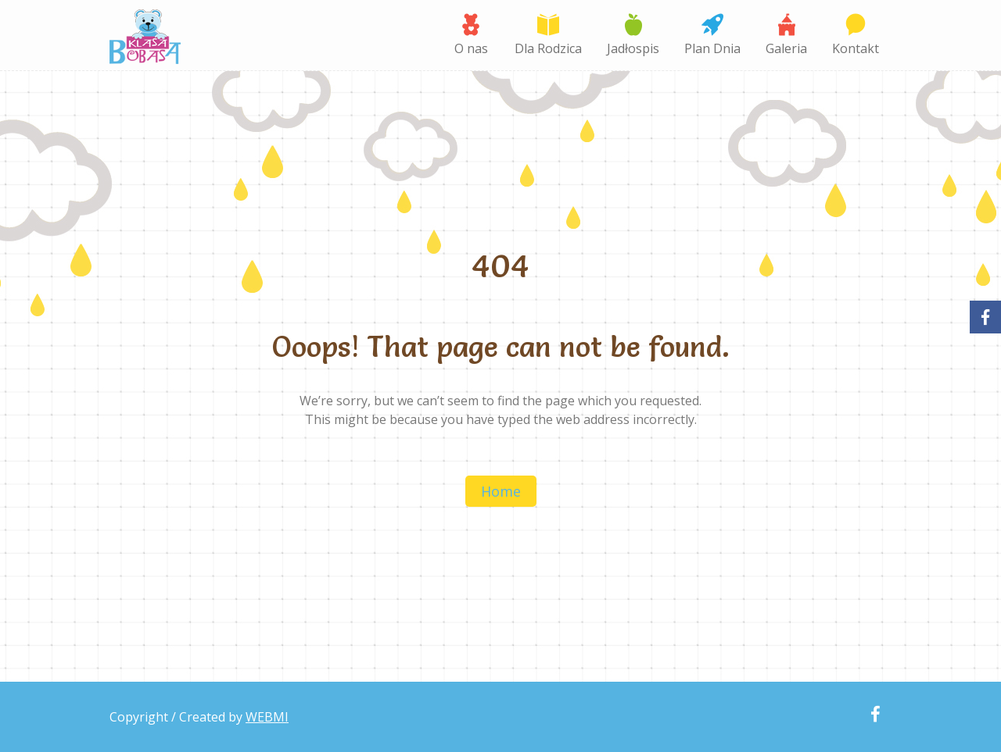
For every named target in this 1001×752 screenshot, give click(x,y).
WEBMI (267, 716)
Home (501, 491)
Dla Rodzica (548, 48)
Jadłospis (633, 48)
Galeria (786, 48)
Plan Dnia (712, 48)
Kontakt (855, 48)
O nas (471, 48)
